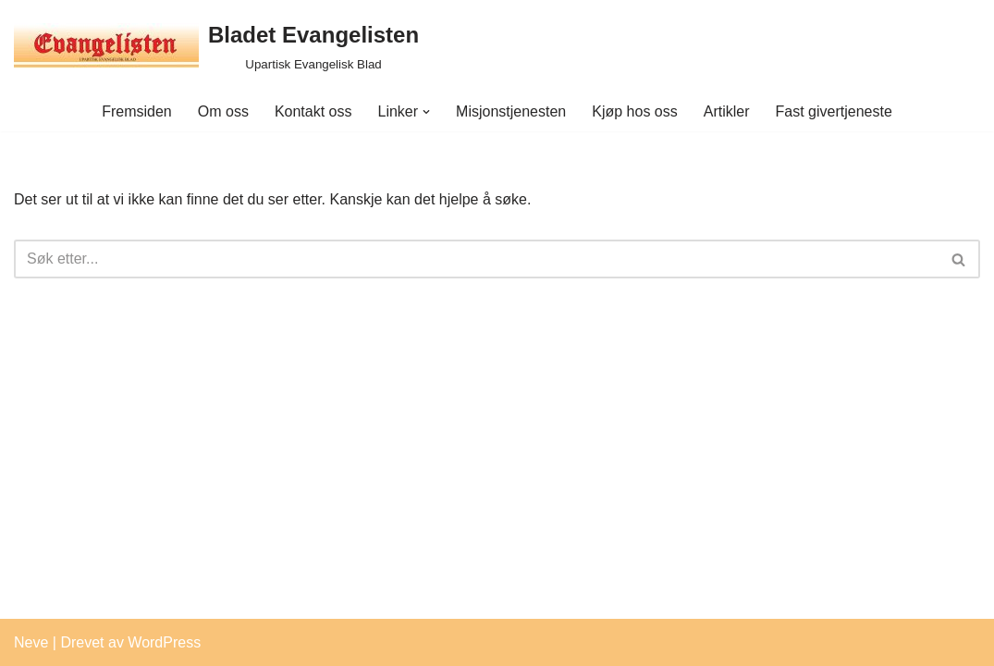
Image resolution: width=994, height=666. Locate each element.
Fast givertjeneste (834, 111)
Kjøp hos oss (634, 111)
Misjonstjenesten (511, 111)
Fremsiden (137, 111)
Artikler (727, 111)
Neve (31, 642)
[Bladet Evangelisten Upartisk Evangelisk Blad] (216, 46)
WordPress (164, 642)
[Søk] (476, 259)
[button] (426, 112)
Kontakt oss (313, 111)
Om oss (223, 111)
